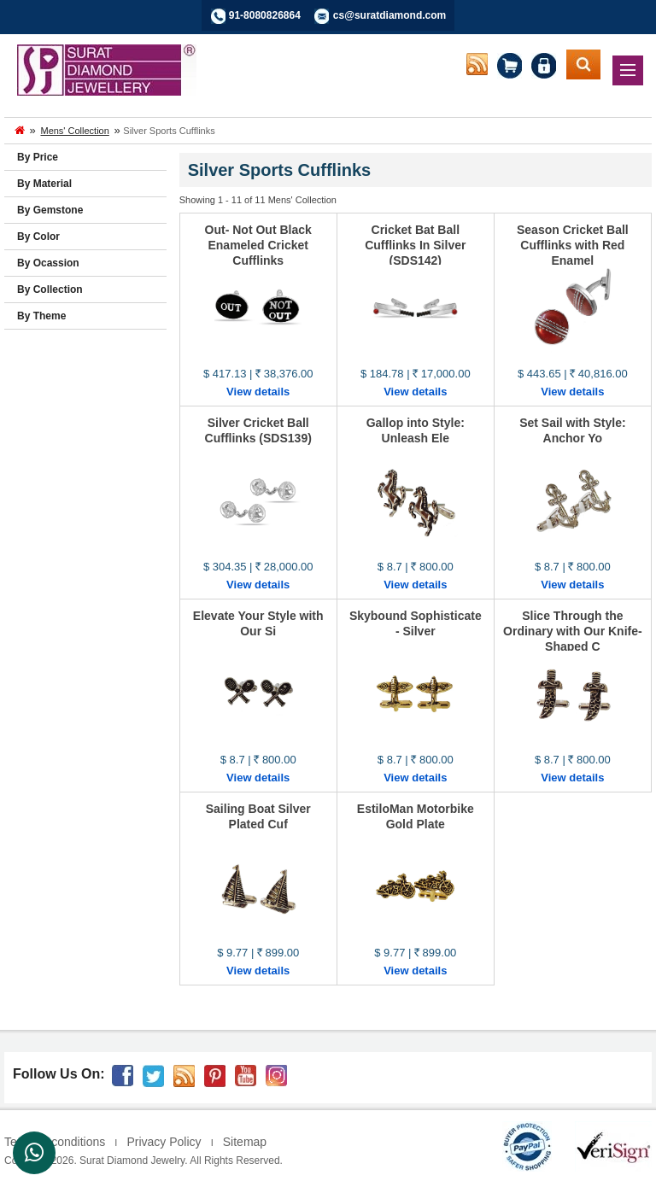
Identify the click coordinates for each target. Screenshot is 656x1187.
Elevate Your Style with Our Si (258, 623)
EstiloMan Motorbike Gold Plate (415, 816)
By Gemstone (50, 210)
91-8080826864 (265, 15)
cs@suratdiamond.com (389, 15)
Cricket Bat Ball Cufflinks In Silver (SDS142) (415, 245)
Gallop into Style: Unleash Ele (415, 430)
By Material (44, 184)
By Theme (41, 316)
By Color (38, 237)
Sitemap (244, 1142)
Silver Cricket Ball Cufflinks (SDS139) (258, 430)
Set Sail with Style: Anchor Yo (572, 430)
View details (258, 391)
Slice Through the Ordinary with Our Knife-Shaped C (572, 631)
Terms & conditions (54, 1142)
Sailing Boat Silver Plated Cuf (258, 816)
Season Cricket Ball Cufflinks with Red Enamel (573, 245)
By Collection (50, 289)
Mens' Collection (74, 131)
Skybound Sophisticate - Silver (415, 623)
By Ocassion (48, 263)
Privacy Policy (163, 1142)
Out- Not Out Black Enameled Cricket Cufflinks (258, 245)
